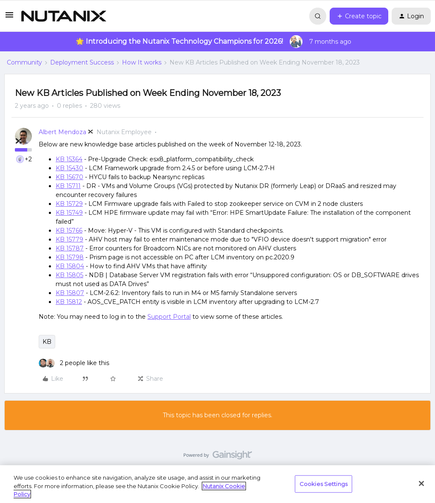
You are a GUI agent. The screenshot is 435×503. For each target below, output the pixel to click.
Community (24, 62)
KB (46, 342)
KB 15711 (68, 186)
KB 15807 (70, 293)
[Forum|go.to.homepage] (63, 16)
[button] (9, 18)
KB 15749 (69, 212)
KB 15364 (69, 159)
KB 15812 (69, 302)
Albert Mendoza (62, 132)
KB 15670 (69, 177)
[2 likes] (74, 363)
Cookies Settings (323, 483)
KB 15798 (70, 257)
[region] (217, 484)
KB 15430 (69, 168)
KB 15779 (69, 239)
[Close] (421, 483)
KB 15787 (70, 248)
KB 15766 (69, 230)
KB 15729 (69, 204)
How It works (141, 62)
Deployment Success (82, 62)
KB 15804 (70, 266)
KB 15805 (69, 275)
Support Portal (169, 316)
